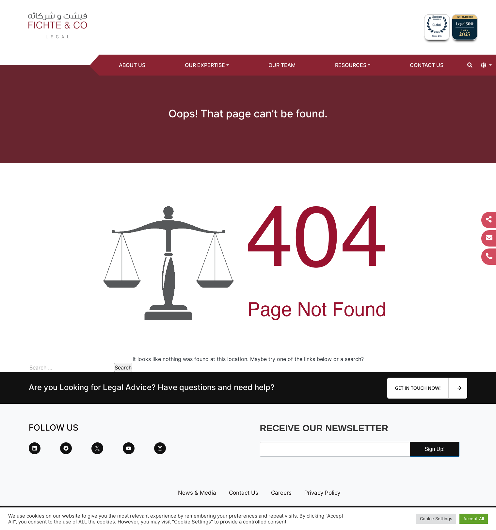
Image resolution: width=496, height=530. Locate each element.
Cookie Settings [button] (436, 518)
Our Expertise (205, 65)
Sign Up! (434, 449)
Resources (350, 65)
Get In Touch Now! (428, 388)
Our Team (282, 65)
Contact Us (426, 65)
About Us (132, 65)
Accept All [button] (473, 518)
